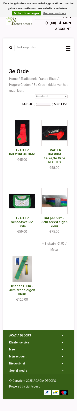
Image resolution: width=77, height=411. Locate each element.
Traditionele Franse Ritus (38, 79)
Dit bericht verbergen (26, 13)
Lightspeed (33, 386)
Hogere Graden (20, 85)
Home (13, 79)
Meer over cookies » (54, 13)
